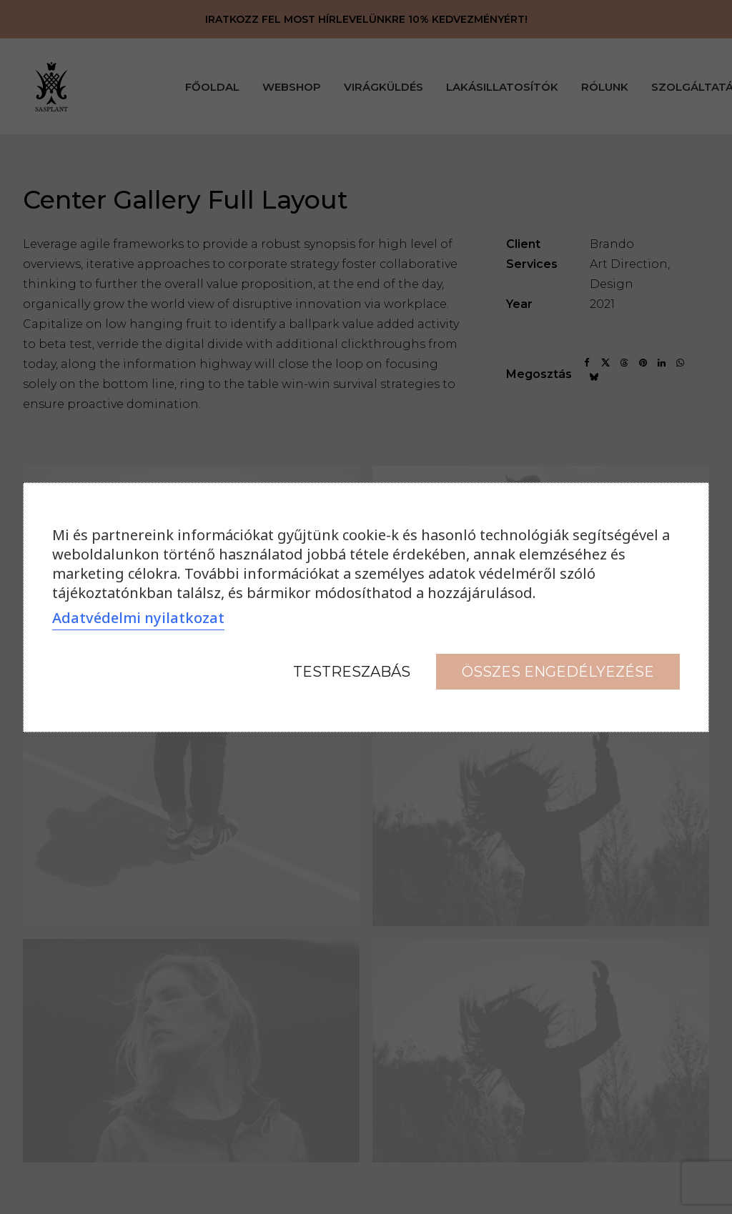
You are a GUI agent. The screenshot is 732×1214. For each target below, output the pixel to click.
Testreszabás (351, 671)
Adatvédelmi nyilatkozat (138, 617)
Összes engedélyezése (558, 671)
